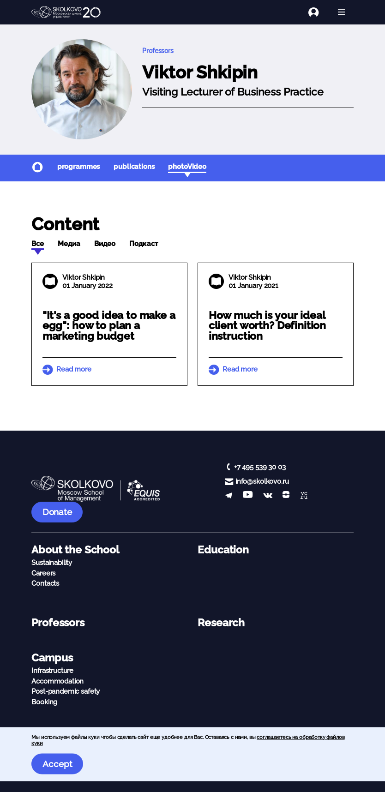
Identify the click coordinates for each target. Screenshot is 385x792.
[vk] (267, 496)
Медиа (69, 244)
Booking (44, 702)
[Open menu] (341, 12)
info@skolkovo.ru (262, 481)
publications (134, 166)
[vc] (303, 496)
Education (223, 550)
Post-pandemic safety (65, 691)
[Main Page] (66, 12)
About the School (75, 550)
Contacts (45, 583)
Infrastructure (52, 670)
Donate (57, 512)
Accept (57, 764)
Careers (43, 573)
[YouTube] (248, 496)
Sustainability (51, 562)
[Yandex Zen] (286, 496)
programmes (78, 166)
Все (37, 244)
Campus (51, 658)
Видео (104, 244)
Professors (158, 50)
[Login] (318, 12)
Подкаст (143, 244)
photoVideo (187, 166)
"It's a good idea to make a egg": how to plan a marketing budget (108, 326)
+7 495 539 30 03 (260, 467)
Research (221, 623)
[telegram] (228, 496)
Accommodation (57, 681)
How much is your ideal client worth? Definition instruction (267, 326)
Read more (73, 369)
